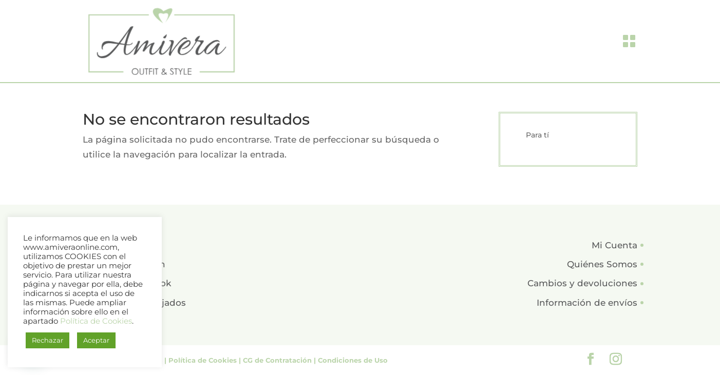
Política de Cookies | (205, 360)
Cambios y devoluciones (582, 283)
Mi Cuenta (614, 245)
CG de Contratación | (280, 360)
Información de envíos (587, 303)
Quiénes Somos (602, 264)
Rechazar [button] (47, 340)
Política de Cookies (96, 321)
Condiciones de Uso (353, 360)
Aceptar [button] (96, 340)
